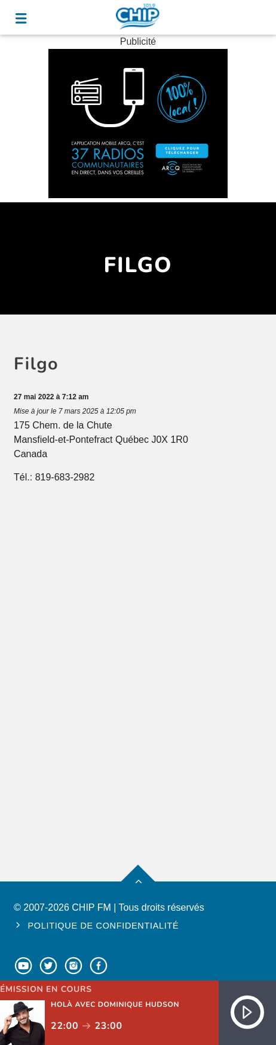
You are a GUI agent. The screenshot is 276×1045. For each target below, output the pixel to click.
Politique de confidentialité (103, 925)
